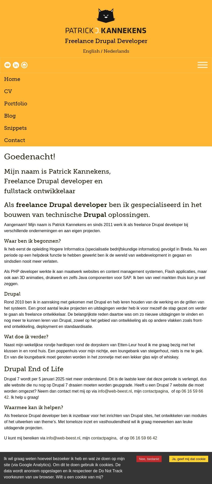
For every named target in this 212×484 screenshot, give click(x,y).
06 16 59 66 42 (143, 438)
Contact (14, 140)
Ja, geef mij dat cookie (189, 459)
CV (8, 91)
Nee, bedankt (149, 459)
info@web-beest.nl (115, 391)
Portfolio (15, 103)
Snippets (15, 128)
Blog (10, 116)
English (91, 51)
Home (12, 79)
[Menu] (202, 65)
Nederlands (116, 51)
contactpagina (155, 391)
